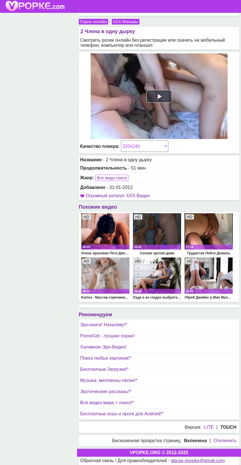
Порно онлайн (93, 21)
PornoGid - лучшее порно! (107, 335)
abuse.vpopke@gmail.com (198, 460)
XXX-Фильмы (125, 21)
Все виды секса (112, 178)
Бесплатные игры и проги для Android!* (121, 413)
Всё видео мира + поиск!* (107, 402)
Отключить (224, 440)
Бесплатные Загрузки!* (104, 369)
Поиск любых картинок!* (105, 358)
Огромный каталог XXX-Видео (118, 195)
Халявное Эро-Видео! (103, 347)
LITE (209, 427)
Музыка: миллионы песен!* (108, 380)
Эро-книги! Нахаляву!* (103, 324)
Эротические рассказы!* (105, 391)
